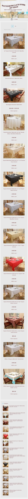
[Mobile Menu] (15, 19)
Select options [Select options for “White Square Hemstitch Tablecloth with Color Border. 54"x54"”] (14, 393)
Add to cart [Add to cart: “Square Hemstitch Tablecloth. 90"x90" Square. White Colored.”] (14, 309)
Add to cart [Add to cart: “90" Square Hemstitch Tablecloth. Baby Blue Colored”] (14, 58)
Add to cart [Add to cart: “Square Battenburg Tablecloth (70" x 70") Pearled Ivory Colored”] (14, 168)
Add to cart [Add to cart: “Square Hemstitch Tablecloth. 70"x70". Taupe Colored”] (14, 253)
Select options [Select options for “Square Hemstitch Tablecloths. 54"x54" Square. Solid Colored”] (14, 338)
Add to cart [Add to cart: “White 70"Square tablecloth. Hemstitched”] (14, 365)
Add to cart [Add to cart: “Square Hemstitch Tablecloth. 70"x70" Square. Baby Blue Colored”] (14, 225)
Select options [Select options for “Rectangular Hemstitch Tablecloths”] (14, 110)
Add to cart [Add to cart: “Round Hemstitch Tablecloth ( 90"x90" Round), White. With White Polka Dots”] (14, 140)
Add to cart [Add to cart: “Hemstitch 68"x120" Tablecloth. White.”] (14, 84)
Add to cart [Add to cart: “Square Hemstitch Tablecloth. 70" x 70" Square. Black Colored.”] (14, 196)
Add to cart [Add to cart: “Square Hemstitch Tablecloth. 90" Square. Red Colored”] (14, 281)
